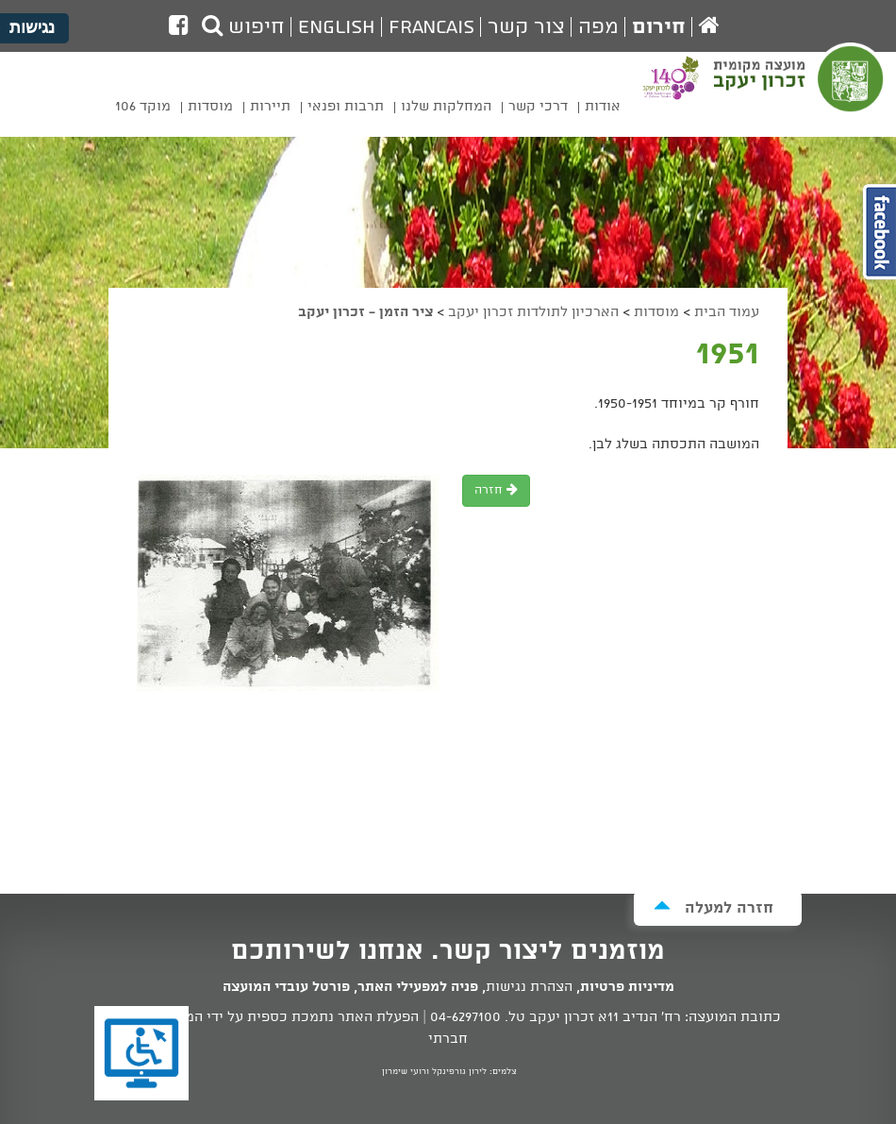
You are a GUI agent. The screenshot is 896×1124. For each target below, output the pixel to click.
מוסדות (656, 312)
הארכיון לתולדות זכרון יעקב (533, 312)
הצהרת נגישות (529, 987)
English (336, 27)
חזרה (496, 490)
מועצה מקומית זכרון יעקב (800, 90)
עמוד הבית (726, 312)
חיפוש (243, 27)
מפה (598, 27)
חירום (659, 27)
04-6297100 (465, 1017)
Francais (431, 27)
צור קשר (526, 27)
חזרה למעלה (713, 907)
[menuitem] (602, 110)
